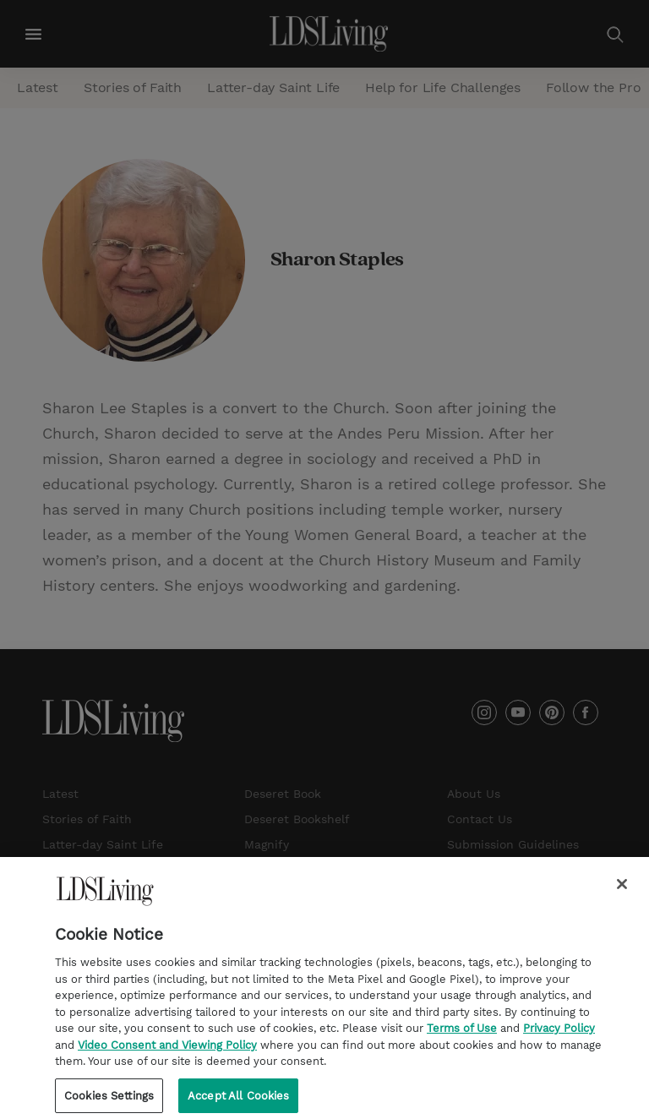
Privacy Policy (559, 1033)
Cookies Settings (109, 1100)
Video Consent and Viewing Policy (167, 1050)
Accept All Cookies (238, 1100)
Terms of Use (462, 1033)
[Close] (622, 889)
